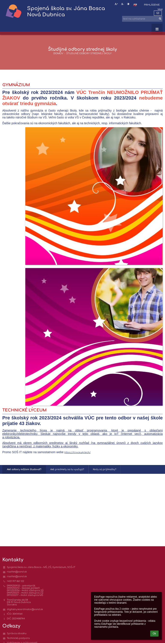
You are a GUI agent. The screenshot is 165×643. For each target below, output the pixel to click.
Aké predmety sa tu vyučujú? (67, 469)
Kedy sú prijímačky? (104, 469)
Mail (160, 9)
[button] (135, 5)
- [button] (122, 4)
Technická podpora (18, 638)
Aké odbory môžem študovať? (24, 469)
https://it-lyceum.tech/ (77, 452)
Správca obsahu (16, 633)
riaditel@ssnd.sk (17, 572)
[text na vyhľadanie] (142, 19)
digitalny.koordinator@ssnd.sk (25, 609)
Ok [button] (154, 633)
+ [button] (116, 4)
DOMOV (58, 53)
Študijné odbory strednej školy (89, 53)
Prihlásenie (152, 5)
